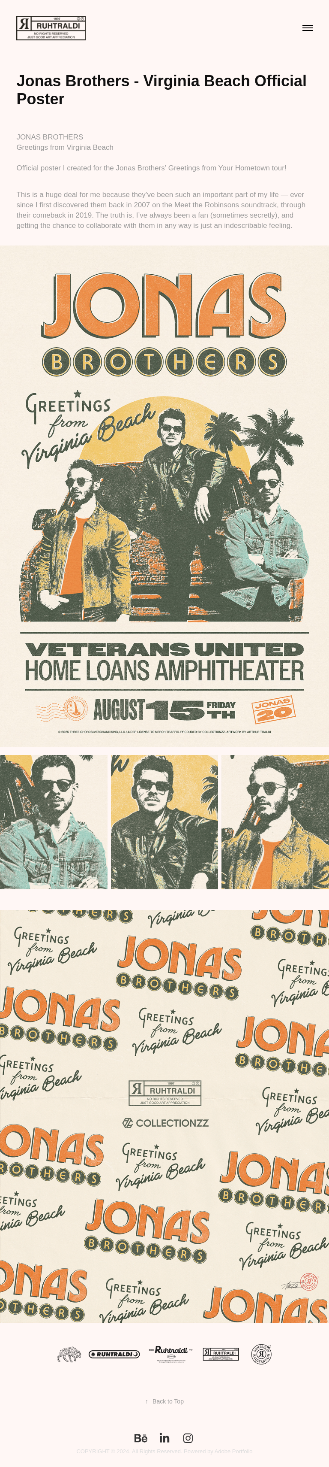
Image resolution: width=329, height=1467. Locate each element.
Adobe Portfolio (234, 1451)
